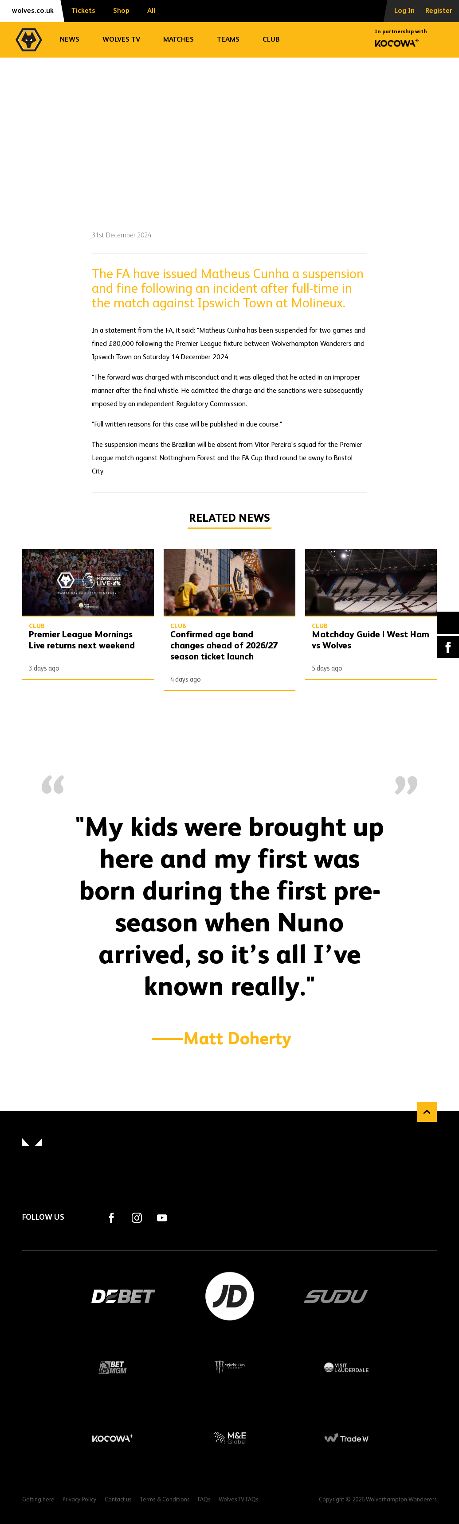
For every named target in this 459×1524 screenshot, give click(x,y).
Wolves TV (121, 39)
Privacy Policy (80, 1500)
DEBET (123, 1296)
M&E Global (230, 1438)
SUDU (336, 1296)
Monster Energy (230, 1367)
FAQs (204, 1500)
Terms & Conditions (165, 1500)
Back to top (427, 1112)
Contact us (118, 1500)
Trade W (346, 1438)
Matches (178, 39)
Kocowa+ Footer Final (113, 1438)
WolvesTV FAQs (239, 1500)
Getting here (38, 1500)
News (69, 39)
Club (271, 39)
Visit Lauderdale (346, 1367)
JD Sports (229, 1296)
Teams (228, 39)
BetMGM (113, 1367)
